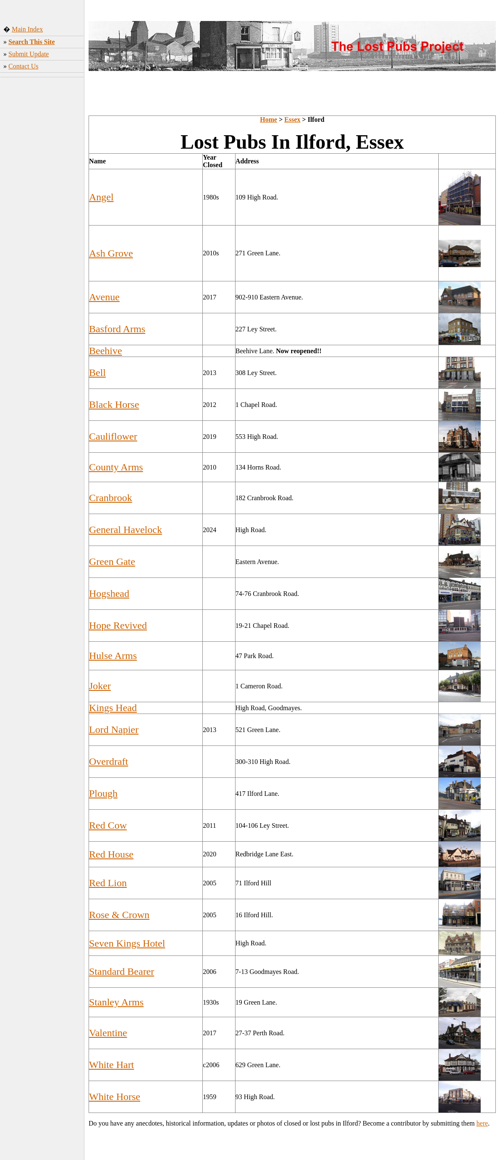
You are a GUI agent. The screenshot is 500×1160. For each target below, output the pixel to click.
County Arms (116, 467)
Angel (101, 197)
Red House (111, 854)
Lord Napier (114, 729)
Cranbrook (110, 497)
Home (268, 119)
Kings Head (113, 707)
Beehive (105, 350)
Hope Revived (118, 625)
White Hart (111, 1064)
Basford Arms (117, 328)
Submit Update (28, 54)
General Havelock (125, 529)
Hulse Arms (113, 655)
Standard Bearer (121, 971)
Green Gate (112, 561)
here (482, 1123)
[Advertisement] (42, 212)
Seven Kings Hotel (127, 943)
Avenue (104, 296)
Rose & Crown (119, 914)
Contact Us (23, 66)
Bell (97, 372)
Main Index (27, 29)
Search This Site (31, 41)
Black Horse (114, 404)
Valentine (108, 1032)
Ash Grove (111, 253)
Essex (292, 119)
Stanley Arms (116, 1002)
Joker (100, 685)
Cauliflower (113, 436)
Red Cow (108, 825)
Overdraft (108, 761)
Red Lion (108, 882)
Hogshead (109, 593)
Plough (103, 793)
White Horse (114, 1096)
